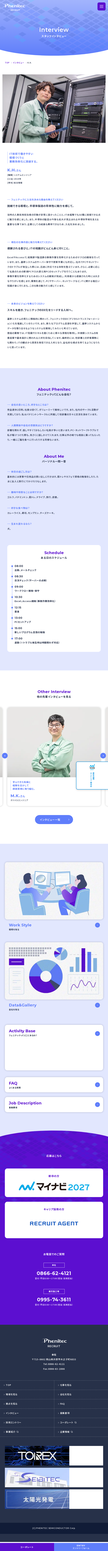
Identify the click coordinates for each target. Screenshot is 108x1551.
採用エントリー (13, 1431)
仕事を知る (66, 1394)
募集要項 (65, 1422)
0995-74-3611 (54, 1309)
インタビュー (12, 1422)
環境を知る (12, 1403)
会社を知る (66, 1403)
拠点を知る (12, 1412)
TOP (8, 1394)
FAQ (62, 1412)
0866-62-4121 (54, 1282)
